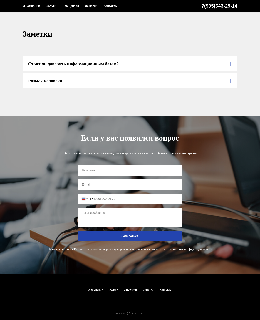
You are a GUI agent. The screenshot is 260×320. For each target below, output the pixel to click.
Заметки (91, 6)
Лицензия (72, 6)
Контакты (110, 6)
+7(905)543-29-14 (218, 6)
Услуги (51, 6)
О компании (31, 6)
